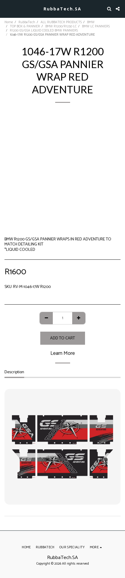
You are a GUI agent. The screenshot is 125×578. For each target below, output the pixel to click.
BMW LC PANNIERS (96, 26)
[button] (6, 8)
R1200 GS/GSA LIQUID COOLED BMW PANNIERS (44, 30)
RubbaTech (26, 22)
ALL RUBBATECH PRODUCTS (61, 22)
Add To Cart (62, 338)
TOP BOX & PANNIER (25, 26)
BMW (91, 22)
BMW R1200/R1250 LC (61, 26)
